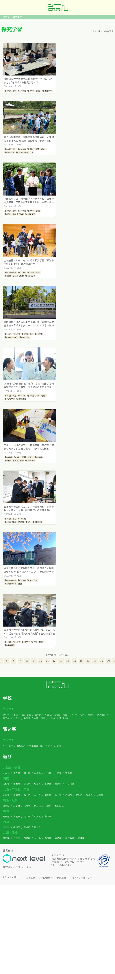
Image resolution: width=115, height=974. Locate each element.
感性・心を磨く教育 (57, 714)
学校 (59, 745)
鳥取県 (6, 816)
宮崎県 (58, 837)
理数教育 (39, 714)
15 (74, 660)
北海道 (6, 772)
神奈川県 (69, 783)
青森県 (16, 772)
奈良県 (37, 805)
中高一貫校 (39, 718)
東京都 (58, 783)
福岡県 (6, 837)
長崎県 (27, 837)
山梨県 (47, 794)
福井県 (37, 794)
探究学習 (26, 714)
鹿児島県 (69, 837)
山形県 (58, 772)
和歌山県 (59, 805)
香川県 (16, 827)
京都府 (16, 805)
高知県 (37, 827)
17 (88, 660)
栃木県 (16, 783)
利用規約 (61, 878)
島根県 (16, 816)
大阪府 (27, 805)
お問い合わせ (46, 878)
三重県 (100, 794)
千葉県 (47, 783)
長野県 (58, 794)
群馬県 (27, 783)
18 (94, 660)
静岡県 (68, 794)
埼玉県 (37, 783)
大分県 (37, 837)
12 (54, 660)
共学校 (27, 718)
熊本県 (47, 837)
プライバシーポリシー (81, 878)
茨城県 (6, 783)
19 (101, 660)
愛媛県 (27, 827)
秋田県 (47, 772)
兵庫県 (47, 805)
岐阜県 (89, 794)
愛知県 (79, 794)
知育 (50, 745)
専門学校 (63, 718)
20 (108, 660)
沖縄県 (81, 837)
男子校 (6, 718)
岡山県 (27, 816)
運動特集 (21, 745)
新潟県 (6, 794)
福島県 (68, 772)
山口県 (47, 816)
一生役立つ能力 (37, 745)
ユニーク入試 (77, 714)
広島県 (37, 816)
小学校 (52, 718)
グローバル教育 (10, 714)
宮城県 (37, 772)
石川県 (27, 794)
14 (67, 660)
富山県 (16, 794)
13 (61, 660)
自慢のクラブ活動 (96, 714)
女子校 (16, 718)
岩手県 (27, 772)
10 (40, 660)
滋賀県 (6, 805)
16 (81, 660)
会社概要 (30, 878)
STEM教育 (8, 745)
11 (47, 660)
